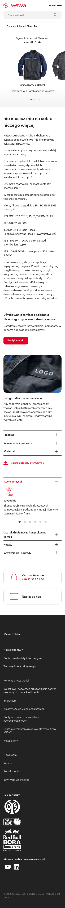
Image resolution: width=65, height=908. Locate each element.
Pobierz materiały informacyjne (22, 463)
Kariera (7, 763)
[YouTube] (7, 866)
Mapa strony (11, 740)
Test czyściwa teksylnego (19, 666)
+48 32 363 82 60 (33, 579)
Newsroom (10, 754)
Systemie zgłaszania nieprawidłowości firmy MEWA (29, 730)
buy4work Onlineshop (16, 779)
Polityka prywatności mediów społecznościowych (21, 718)
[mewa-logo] (14, 5)
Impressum (9, 700)
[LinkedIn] (16, 866)
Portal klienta (11, 771)
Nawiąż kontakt (15, 340)
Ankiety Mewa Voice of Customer (23, 709)
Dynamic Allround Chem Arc (20, 26)
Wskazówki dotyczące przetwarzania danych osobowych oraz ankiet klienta (29, 690)
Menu (55, 5)
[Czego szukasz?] (32, 15)
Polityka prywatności (16, 680)
